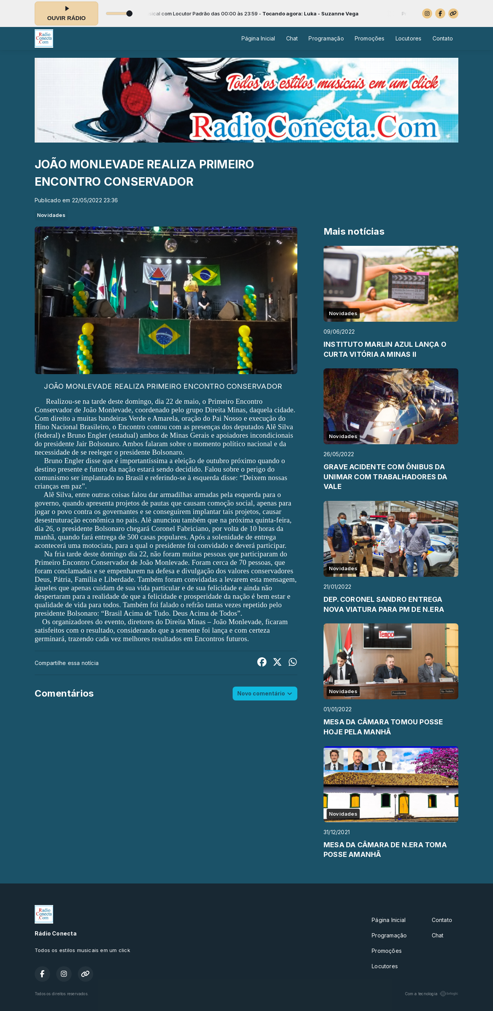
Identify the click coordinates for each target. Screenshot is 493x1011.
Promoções (370, 38)
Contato (443, 38)
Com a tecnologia (431, 993)
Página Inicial (258, 38)
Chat (292, 38)
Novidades (51, 215)
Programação (326, 38)
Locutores (409, 38)
